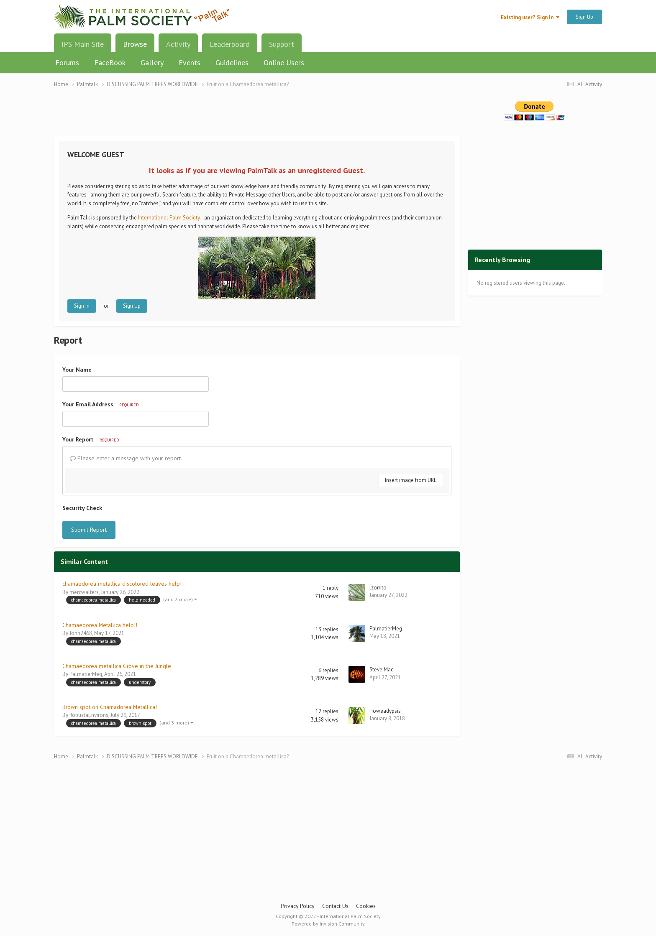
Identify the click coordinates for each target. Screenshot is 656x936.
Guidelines (232, 62)
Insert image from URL (410, 480)
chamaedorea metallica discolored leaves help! (122, 583)
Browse (135, 47)
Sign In (82, 305)
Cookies (366, 906)
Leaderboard (230, 44)
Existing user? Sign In (530, 17)
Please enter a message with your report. (126, 458)
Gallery (152, 62)
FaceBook (110, 62)
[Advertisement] (257, 117)
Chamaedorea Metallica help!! (99, 625)
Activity (178, 44)
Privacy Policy (298, 906)
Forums (67, 62)
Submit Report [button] (89, 529)
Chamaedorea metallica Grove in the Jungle (116, 666)
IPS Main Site (83, 44)
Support (281, 44)
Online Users (284, 62)
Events (189, 62)
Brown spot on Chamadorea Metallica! (109, 707)
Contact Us (335, 906)
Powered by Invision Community (328, 924)
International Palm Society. (169, 217)
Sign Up (584, 16)
